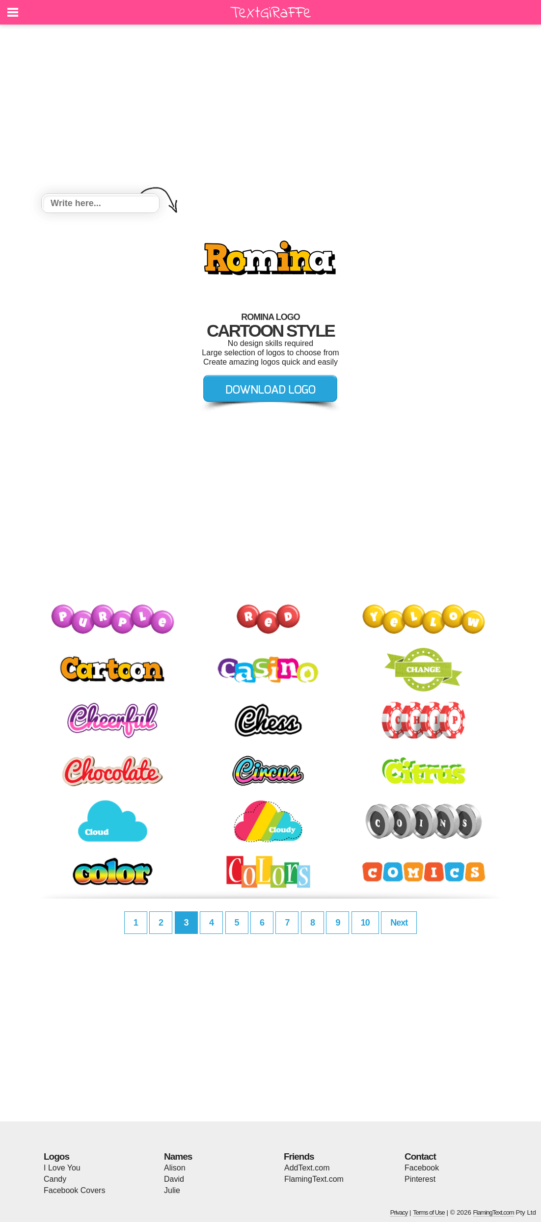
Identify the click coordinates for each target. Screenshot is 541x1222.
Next (398, 923)
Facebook (422, 1168)
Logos (56, 1156)
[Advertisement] (270, 110)
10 (365, 923)
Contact (420, 1156)
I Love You (62, 1168)
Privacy (399, 1212)
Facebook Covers (74, 1190)
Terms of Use (429, 1212)
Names (178, 1156)
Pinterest (420, 1179)
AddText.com (306, 1168)
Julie (172, 1190)
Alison (175, 1168)
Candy (55, 1179)
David (174, 1179)
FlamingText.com (314, 1179)
